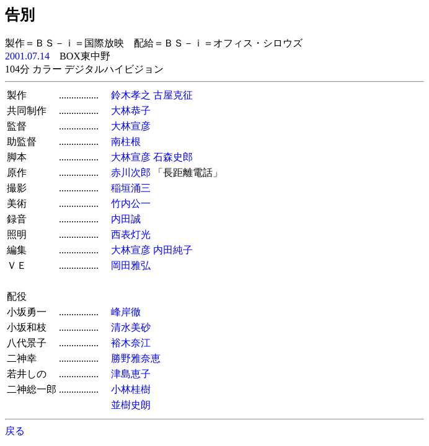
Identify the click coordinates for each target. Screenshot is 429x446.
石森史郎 (173, 157)
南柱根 (126, 141)
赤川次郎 (131, 172)
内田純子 (173, 250)
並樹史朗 (131, 405)
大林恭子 (131, 110)
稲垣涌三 (131, 188)
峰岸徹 (126, 312)
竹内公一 (131, 203)
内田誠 (126, 219)
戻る (15, 431)
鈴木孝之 (131, 95)
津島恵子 (131, 374)
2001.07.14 (27, 56)
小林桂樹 (131, 389)
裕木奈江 (131, 343)
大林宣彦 (131, 126)
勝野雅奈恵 (136, 358)
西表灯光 (131, 234)
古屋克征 (173, 95)
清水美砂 (131, 327)
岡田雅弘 (131, 265)
